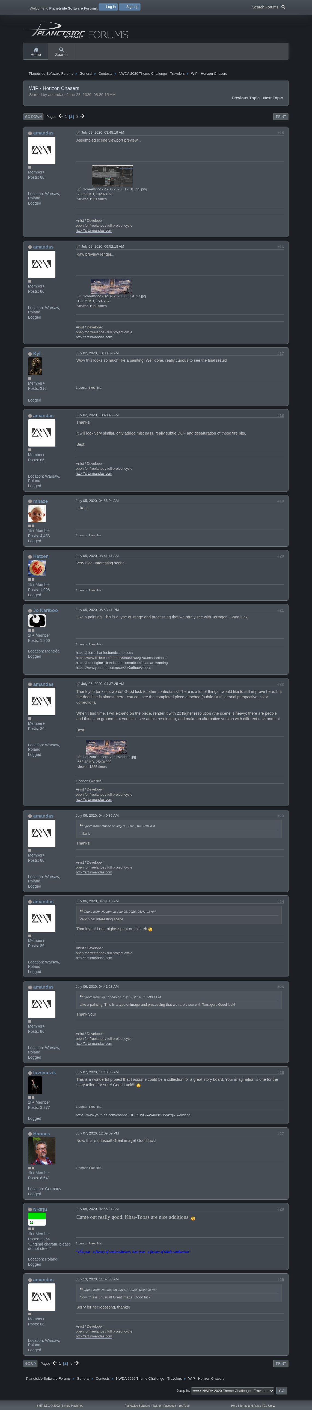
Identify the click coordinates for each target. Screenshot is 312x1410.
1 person (82, 392)
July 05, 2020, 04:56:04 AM (97, 505)
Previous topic (246, 102)
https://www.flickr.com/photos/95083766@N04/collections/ (121, 662)
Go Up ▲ (269, 1405)
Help (234, 1405)
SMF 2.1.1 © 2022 (48, 1405)
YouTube (184, 1405)
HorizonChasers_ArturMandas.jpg (107, 761)
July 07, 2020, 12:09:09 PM (97, 1137)
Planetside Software (137, 1405)
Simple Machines (72, 1405)
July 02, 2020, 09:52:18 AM (102, 251)
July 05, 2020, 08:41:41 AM (97, 560)
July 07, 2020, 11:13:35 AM (97, 1076)
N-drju (40, 1213)
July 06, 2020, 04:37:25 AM (102, 688)
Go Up (30, 1368)
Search (61, 52)
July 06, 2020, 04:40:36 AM (97, 820)
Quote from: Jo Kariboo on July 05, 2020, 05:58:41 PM (122, 1001)
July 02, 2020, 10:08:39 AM (97, 357)
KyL (37, 358)
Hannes (41, 1137)
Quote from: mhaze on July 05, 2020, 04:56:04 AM (119, 830)
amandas (43, 137)
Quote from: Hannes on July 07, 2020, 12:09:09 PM (120, 1294)
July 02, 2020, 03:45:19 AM (102, 137)
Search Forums (268, 6)
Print (281, 121)
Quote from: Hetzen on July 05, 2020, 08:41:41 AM (120, 915)
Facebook (170, 1405)
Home (36, 52)
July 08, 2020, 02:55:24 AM (97, 1213)
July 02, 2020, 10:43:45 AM (97, 419)
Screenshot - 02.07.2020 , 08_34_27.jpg (112, 300)
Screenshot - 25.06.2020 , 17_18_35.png (112, 193)
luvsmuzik (44, 1077)
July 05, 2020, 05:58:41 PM (97, 614)
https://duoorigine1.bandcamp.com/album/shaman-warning (122, 667)
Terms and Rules (250, 1405)
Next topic (273, 102)
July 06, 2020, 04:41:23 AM (97, 991)
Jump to (182, 1395)
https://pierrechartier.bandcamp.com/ (104, 657)
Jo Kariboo (45, 614)
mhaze (40, 505)
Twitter (157, 1405)
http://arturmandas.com (94, 234)
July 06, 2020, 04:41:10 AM (97, 905)
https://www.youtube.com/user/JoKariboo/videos (113, 672)
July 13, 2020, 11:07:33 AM (97, 1284)
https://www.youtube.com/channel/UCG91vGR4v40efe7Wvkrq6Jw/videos (133, 1119)
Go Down (33, 121)
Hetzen (41, 560)
